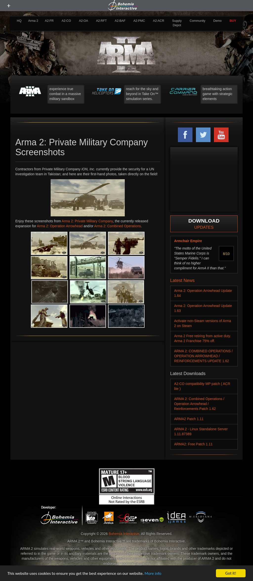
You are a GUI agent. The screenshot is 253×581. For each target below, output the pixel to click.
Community (197, 21)
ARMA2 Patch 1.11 (189, 419)
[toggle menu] (9, 6)
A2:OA (83, 21)
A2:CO (66, 21)
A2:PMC (139, 21)
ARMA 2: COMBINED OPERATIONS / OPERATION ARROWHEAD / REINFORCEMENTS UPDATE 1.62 (203, 356)
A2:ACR (158, 21)
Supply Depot (177, 23)
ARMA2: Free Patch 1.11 (193, 444)
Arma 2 (33, 21)
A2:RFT (101, 21)
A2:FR (49, 21)
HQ (19, 21)
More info (153, 573)
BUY (233, 21)
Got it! (230, 573)
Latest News (182, 280)
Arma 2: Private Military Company (87, 221)
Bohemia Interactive (124, 534)
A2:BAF (120, 21)
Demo (217, 21)
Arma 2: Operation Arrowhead (60, 226)
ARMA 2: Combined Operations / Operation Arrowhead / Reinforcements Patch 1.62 (199, 404)
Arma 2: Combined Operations (117, 226)
